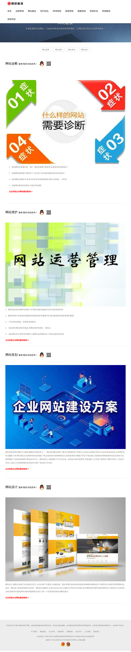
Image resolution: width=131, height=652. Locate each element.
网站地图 (82, 641)
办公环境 (52, 632)
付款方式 (78, 632)
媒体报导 (61, 632)
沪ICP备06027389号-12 (70, 641)
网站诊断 (38, 51)
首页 (9, 12)
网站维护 (56, 51)
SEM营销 (57, 12)
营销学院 (11, 20)
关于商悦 (34, 632)
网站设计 (92, 51)
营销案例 (106, 12)
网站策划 (74, 51)
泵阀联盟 (70, 632)
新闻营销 (69, 12)
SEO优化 (44, 12)
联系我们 (96, 632)
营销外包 (94, 12)
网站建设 (32, 12)
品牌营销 (20, 12)
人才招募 (87, 632)
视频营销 (82, 12)
